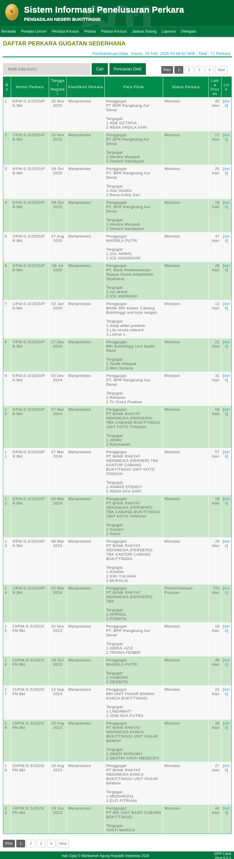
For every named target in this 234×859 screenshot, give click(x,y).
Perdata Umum (33, 31)
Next (221, 70)
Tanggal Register (57, 87)
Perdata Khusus (65, 31)
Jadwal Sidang (144, 31)
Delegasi (188, 31)
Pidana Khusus (114, 31)
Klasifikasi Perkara (85, 87)
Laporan (169, 31)
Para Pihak (133, 87)
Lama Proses (215, 87)
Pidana (90, 31)
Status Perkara (186, 87)
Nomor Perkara (30, 87)
